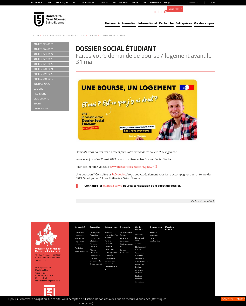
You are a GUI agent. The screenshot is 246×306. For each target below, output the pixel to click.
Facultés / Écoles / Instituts (61, 2)
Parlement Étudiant (139, 271)
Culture (138, 244)
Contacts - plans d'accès (44, 275)
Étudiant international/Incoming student (114, 235)
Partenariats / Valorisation (125, 239)
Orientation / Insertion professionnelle (95, 258)
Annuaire (123, 2)
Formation (129, 23)
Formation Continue (94, 245)
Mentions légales (41, 278)
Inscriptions (37, 2)
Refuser (240, 299)
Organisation (80, 241)
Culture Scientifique (124, 251)
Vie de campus (204, 23)
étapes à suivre (112, 186)
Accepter (227, 299)
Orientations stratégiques (79, 237)
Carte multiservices (155, 239)
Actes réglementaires (43, 267)
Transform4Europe (151, 2)
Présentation (79, 232)
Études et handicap (138, 277)
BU (114, 2)
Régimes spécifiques (94, 251)
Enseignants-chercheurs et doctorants (110, 261)
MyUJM (167, 2)
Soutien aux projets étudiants (141, 259)
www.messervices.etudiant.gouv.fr (132, 167)
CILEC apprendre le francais (111, 253)
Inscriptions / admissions (95, 239)
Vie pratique (139, 282)
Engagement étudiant (139, 265)
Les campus (79, 245)
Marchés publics (41, 270)
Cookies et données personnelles (47, 280)
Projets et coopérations (109, 248)
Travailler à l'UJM (81, 251)
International (147, 23)
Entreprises (184, 23)
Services (103, 2)
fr (211, 2)
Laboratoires (87, 2)
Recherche (166, 23)
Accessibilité (40, 273)
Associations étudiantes (139, 254)
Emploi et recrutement (154, 233)
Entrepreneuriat (96, 264)
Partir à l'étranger (108, 242)
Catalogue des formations (95, 233)
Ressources (156, 227)
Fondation (79, 248)
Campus (134, 2)
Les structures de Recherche (126, 233)
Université (112, 23)
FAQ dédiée (119, 174)
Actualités (138, 234)
